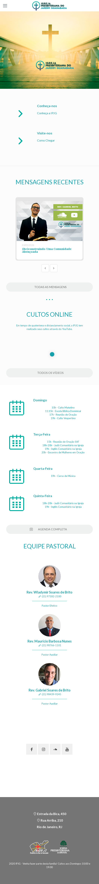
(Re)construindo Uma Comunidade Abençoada (46, 250)
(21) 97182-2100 (51, 596)
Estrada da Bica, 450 (51, 814)
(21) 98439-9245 (51, 694)
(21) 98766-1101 (51, 645)
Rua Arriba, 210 (52, 820)
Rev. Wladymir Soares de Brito (49, 592)
